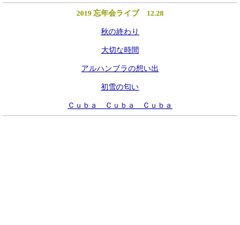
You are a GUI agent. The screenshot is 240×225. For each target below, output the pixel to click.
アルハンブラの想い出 (120, 68)
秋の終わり (120, 32)
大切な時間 (120, 50)
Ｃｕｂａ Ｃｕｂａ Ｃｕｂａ (120, 105)
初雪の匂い (120, 87)
